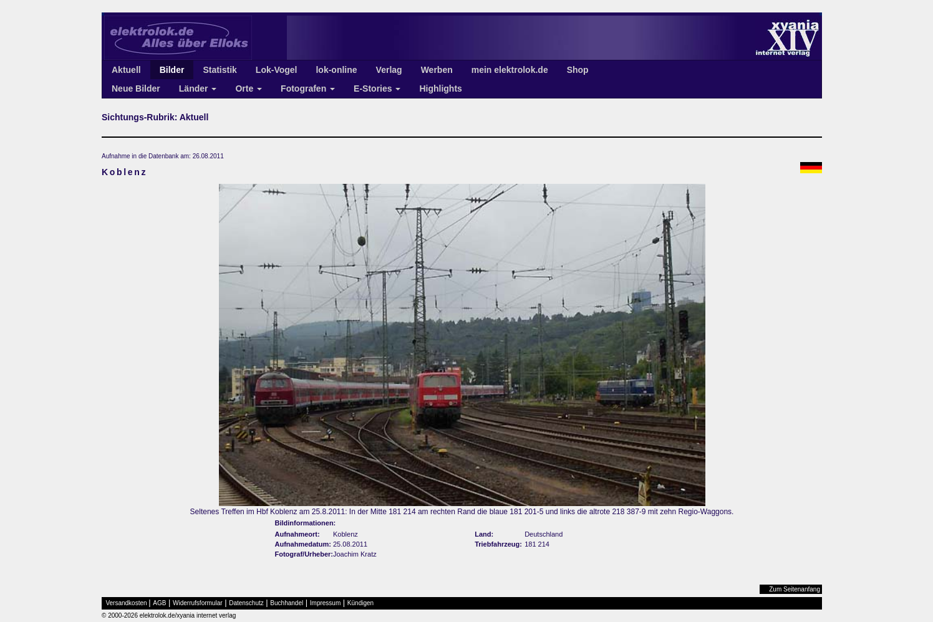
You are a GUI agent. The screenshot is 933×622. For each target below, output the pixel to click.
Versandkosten (126, 603)
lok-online (336, 70)
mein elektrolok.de (509, 70)
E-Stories (377, 88)
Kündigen (360, 603)
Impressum (325, 603)
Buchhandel (286, 603)
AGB (159, 603)
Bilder (172, 70)
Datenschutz (246, 603)
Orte (248, 88)
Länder (198, 88)
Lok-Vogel (276, 70)
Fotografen (308, 88)
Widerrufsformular (197, 603)
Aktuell (126, 70)
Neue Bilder (136, 88)
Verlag (389, 70)
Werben (437, 70)
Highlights (440, 88)
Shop (578, 70)
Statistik (219, 70)
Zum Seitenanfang (794, 589)
